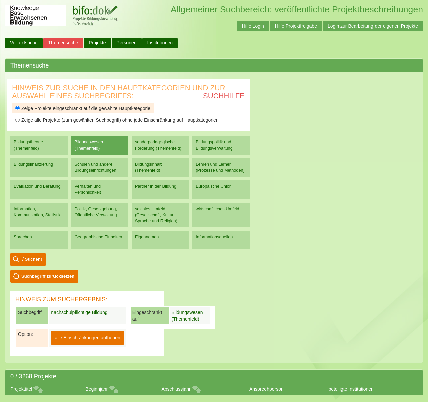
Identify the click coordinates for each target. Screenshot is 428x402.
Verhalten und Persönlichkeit (87, 189)
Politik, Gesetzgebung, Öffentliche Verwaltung (95, 211)
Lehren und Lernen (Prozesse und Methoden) (220, 167)
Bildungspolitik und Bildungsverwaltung (214, 144)
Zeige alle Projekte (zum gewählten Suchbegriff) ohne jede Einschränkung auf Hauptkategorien (117, 120)
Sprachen (23, 236)
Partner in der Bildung (155, 186)
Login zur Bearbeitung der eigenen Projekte (373, 26)
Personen (127, 42)
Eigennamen (147, 236)
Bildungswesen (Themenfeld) (88, 144)
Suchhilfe (224, 96)
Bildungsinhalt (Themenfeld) (148, 167)
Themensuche (63, 42)
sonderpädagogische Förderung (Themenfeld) (158, 144)
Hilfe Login (253, 26)
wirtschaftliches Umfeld (217, 208)
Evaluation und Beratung (37, 186)
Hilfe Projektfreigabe (296, 26)
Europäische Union (214, 186)
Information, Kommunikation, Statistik (37, 211)
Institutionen (160, 42)
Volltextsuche (24, 42)
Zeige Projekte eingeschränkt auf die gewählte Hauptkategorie (82, 108)
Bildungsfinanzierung (33, 164)
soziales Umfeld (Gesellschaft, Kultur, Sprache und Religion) (156, 214)
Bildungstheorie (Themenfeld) (28, 144)
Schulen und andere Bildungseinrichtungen (95, 167)
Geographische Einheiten (98, 236)
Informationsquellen (214, 236)
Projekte (97, 42)
